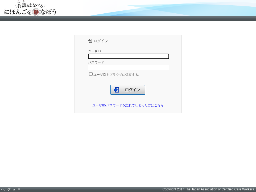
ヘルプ (6, 189)
